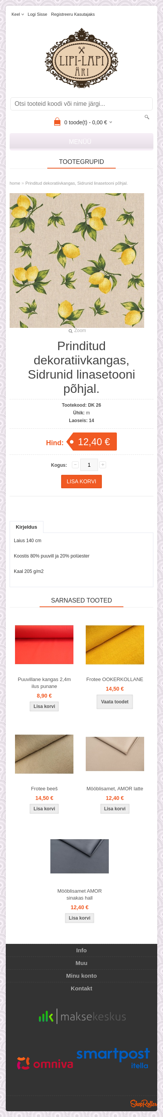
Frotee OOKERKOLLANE (114, 679)
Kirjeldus (26, 527)
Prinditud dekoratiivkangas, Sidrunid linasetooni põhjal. (76, 183)
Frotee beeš (44, 788)
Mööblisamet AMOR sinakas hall (79, 894)
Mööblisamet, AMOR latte (114, 788)
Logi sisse (37, 14)
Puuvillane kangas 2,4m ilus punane (44, 682)
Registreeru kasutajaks (73, 14)
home (15, 183)
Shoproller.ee (143, 1103)
